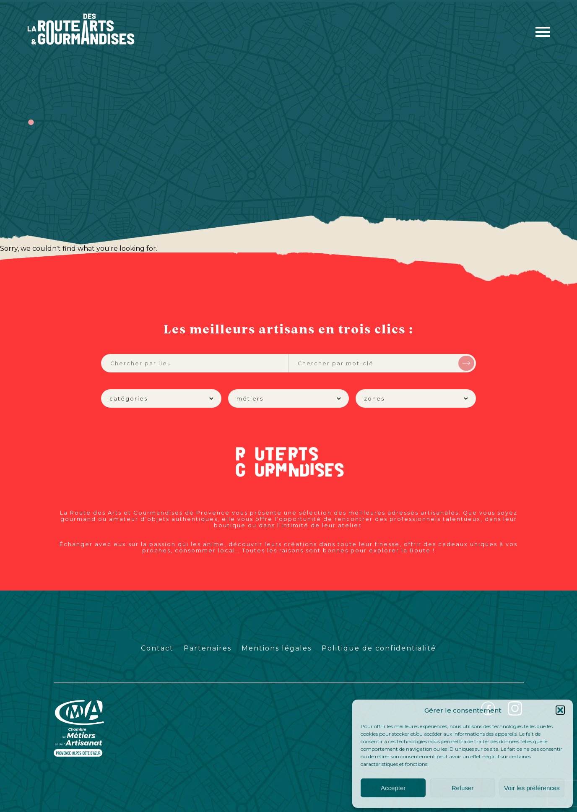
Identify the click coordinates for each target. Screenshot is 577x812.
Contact (157, 648)
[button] (560, 710)
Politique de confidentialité (379, 648)
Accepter (393, 787)
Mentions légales (277, 648)
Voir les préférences (532, 787)
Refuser (463, 787)
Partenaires (207, 648)
